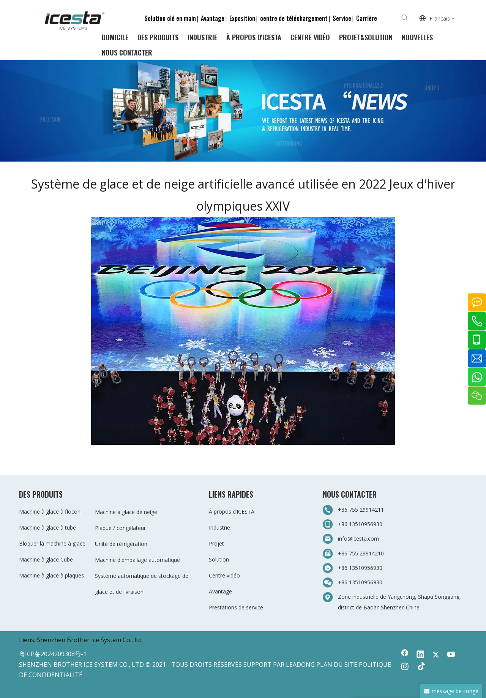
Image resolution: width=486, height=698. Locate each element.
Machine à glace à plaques (51, 575)
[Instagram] (405, 667)
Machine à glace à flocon (49, 511)
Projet (216, 543)
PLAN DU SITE (336, 664)
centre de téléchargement (294, 18)
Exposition (242, 18)
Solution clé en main (170, 18)
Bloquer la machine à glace (52, 543)
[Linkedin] (420, 655)
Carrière (366, 18)
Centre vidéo (224, 575)
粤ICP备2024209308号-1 (53, 654)
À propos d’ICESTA (231, 511)
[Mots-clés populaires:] (404, 17)
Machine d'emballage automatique (137, 559)
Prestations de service (236, 607)
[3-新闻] (243, 111)
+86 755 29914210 (361, 553)
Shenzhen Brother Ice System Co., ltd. (90, 640)
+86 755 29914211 (361, 509)
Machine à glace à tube (47, 527)
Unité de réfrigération (121, 543)
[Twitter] (436, 655)
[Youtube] (451, 655)
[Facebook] (405, 655)
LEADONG (300, 664)
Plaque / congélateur (120, 527)
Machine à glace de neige (126, 512)
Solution (219, 559)
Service (342, 18)
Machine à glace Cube (46, 559)
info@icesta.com (358, 538)
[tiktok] (420, 667)
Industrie (219, 527)
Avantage (212, 18)
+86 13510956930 (360, 524)
